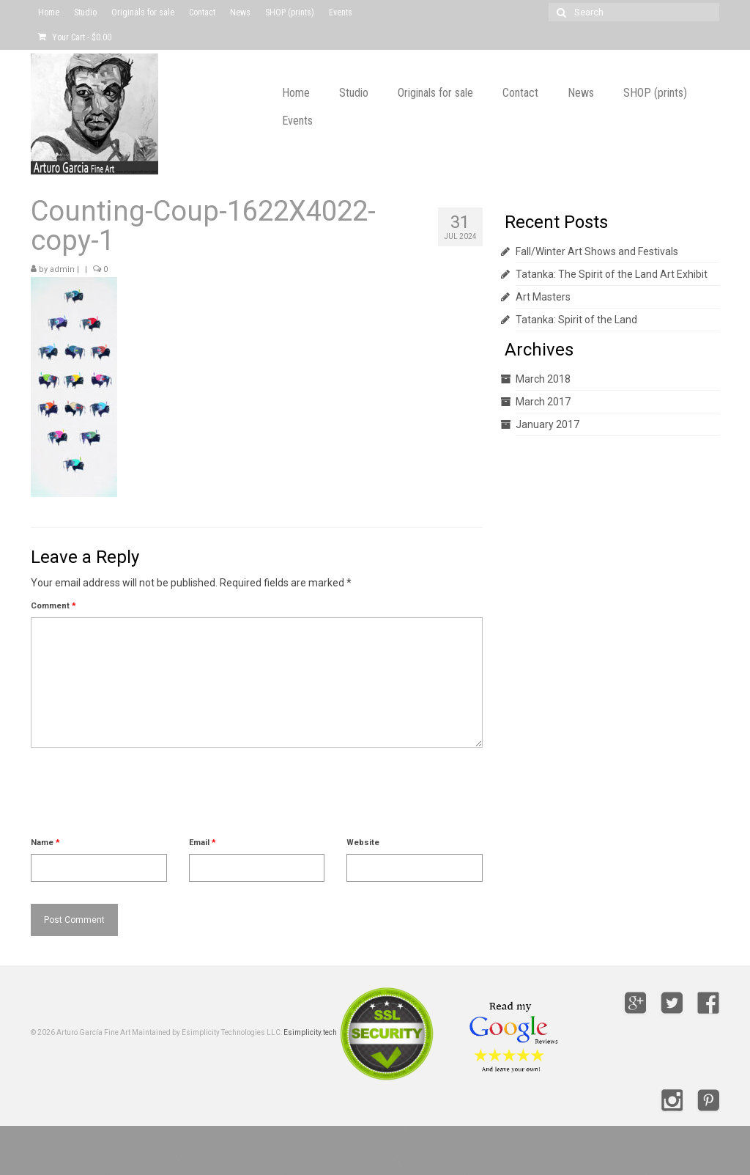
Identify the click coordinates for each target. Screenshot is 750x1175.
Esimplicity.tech (310, 1032)
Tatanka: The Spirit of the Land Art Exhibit (612, 274)
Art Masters (543, 297)
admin (62, 269)
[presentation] (142, 798)
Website (362, 842)
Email (202, 842)
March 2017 (543, 402)
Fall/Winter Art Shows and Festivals (597, 251)
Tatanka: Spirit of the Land (576, 319)
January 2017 (547, 424)
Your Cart (74, 37)
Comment (53, 606)
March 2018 (543, 379)
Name (45, 842)
